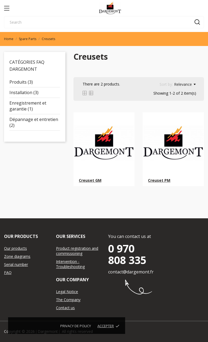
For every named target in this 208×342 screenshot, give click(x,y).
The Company (68, 299)
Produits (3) (21, 82)
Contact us (65, 307)
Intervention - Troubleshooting (70, 264)
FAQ (8, 272)
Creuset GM (90, 180)
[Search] (104, 22)
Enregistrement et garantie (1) (27, 106)
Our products (15, 248)
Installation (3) (23, 92)
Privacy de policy (75, 325)
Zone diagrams (17, 256)
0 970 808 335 (127, 254)
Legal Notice (67, 291)
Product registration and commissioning (77, 251)
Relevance (185, 84)
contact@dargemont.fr (131, 272)
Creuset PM (159, 180)
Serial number (16, 264)
